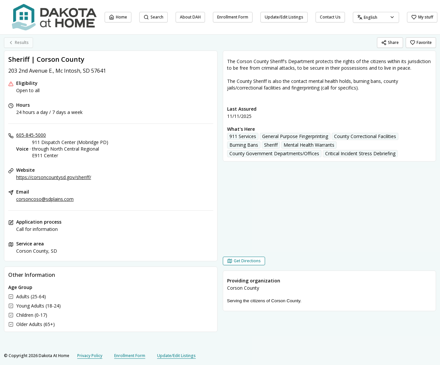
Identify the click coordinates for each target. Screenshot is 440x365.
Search (153, 17)
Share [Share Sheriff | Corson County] (390, 42)
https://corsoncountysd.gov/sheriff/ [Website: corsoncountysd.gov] (53, 177)
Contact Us (330, 17)
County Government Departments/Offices (274, 153)
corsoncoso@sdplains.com (45, 199)
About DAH (190, 17)
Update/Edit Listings (284, 17)
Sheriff (271, 145)
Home (118, 17)
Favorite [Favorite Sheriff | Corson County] (421, 42)
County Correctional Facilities (365, 136)
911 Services (242, 136)
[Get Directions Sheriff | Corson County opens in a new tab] (244, 261)
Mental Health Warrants (309, 145)
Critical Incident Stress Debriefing (360, 153)
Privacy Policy (89, 355)
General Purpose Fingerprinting (295, 136)
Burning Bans (243, 145)
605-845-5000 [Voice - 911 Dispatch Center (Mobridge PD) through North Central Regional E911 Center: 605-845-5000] (31, 135)
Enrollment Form (232, 17)
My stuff (422, 17)
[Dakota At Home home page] (54, 17)
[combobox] (376, 17)
